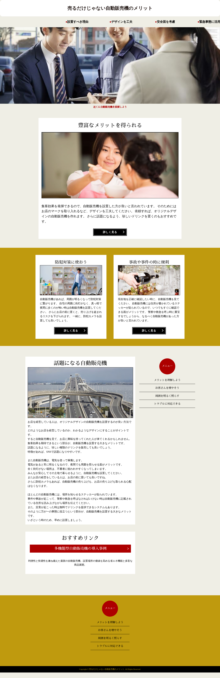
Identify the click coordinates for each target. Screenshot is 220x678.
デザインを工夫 (121, 21)
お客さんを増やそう (167, 387)
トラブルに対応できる (167, 403)
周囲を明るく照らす (167, 395)
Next (51, 68)
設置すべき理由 (77, 21)
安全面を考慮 (166, 21)
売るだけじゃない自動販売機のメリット (110, 8)
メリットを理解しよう (167, 380)
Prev (168, 68)
